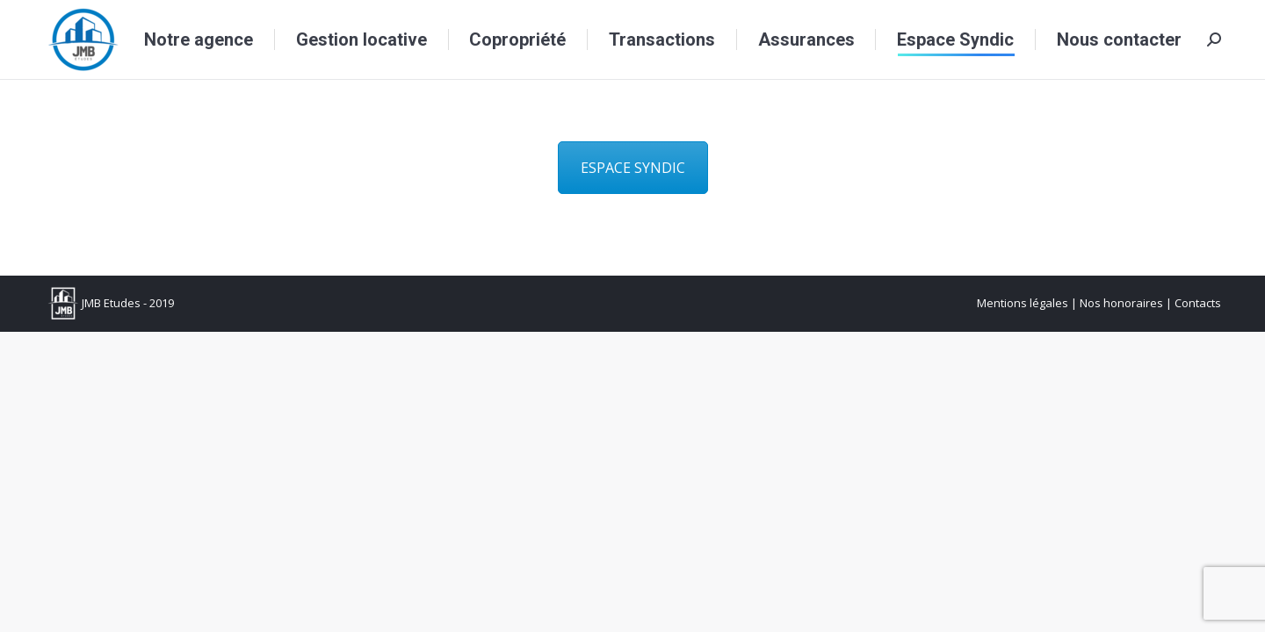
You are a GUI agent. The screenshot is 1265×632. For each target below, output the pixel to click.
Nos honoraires (1121, 303)
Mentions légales (1022, 303)
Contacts (1198, 303)
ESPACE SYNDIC (633, 167)
